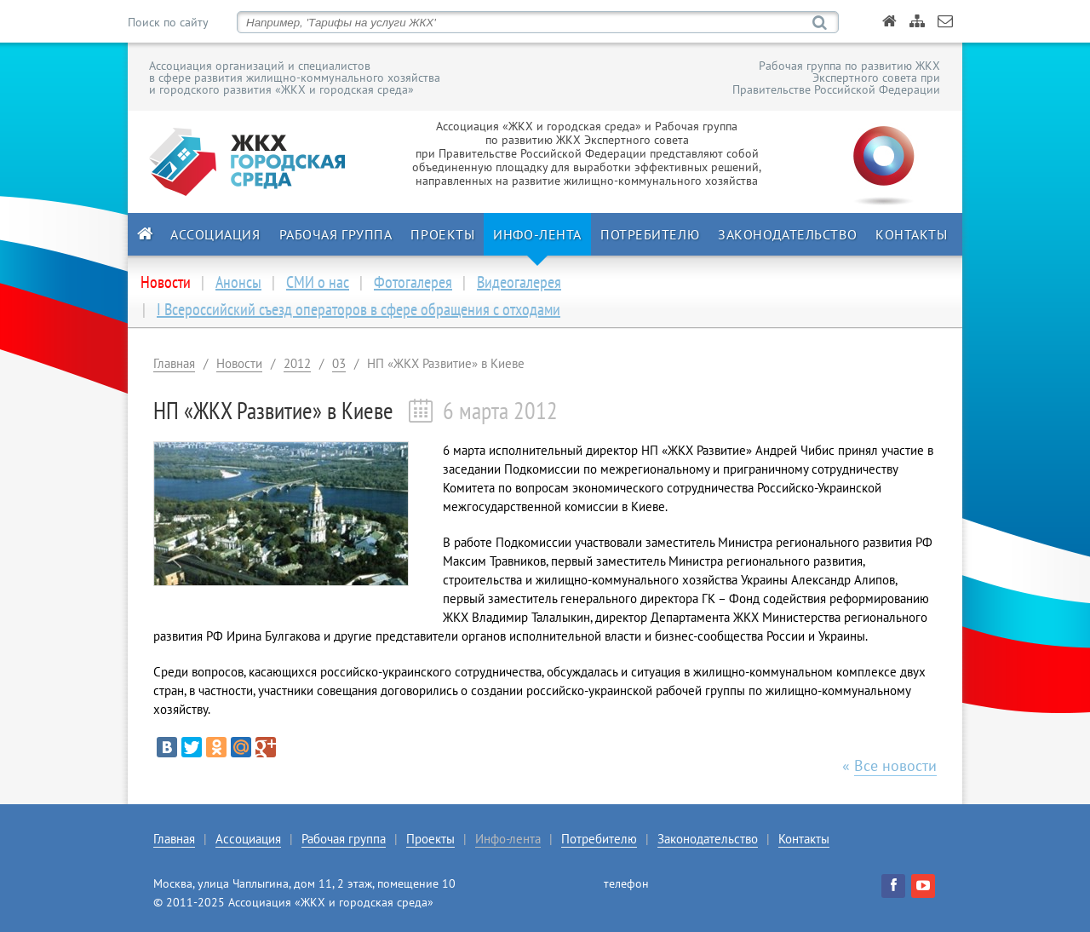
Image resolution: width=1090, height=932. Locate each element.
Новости (239, 363)
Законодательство (787, 234)
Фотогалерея (413, 282)
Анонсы (238, 282)
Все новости (895, 765)
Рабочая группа (336, 234)
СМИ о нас (317, 282)
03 (339, 363)
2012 (297, 363)
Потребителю (649, 234)
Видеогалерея (519, 282)
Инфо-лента (537, 234)
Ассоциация (215, 234)
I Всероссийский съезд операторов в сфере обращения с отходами (358, 309)
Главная (174, 363)
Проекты (442, 234)
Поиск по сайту (168, 22)
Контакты (911, 234)
